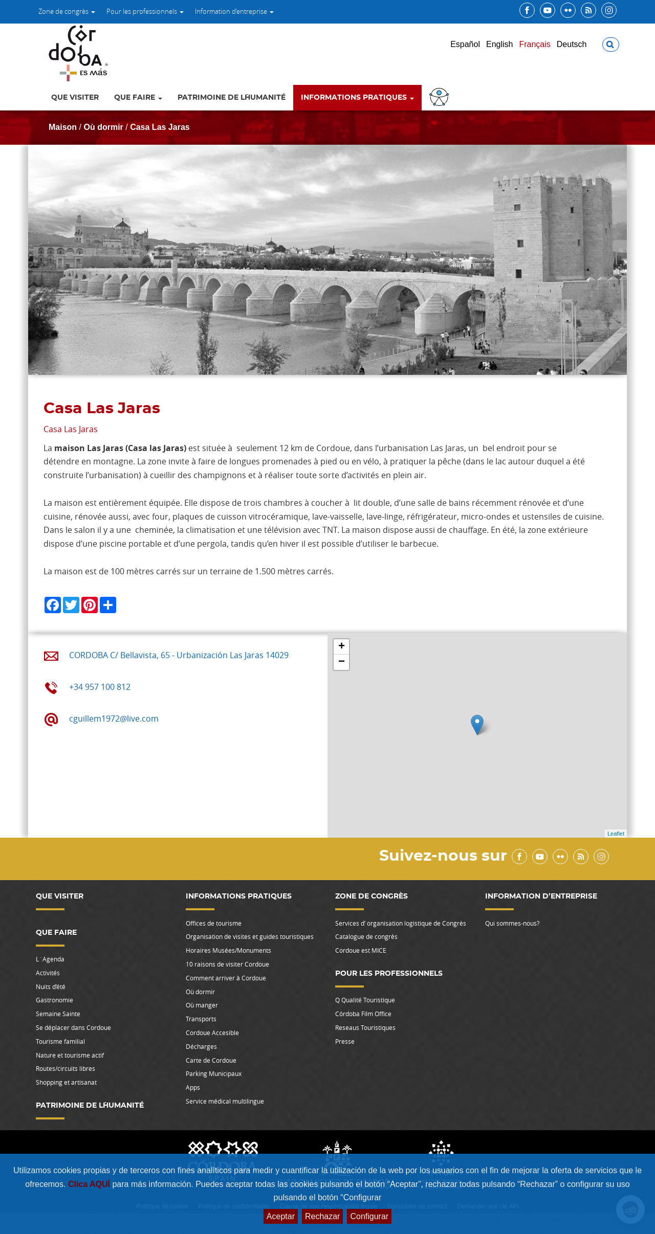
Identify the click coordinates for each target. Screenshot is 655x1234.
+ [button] (341, 647)
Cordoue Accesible (212, 1032)
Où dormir (103, 127)
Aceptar (281, 1216)
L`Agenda (50, 959)
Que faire (138, 97)
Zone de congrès (66, 11)
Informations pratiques (357, 97)
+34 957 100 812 (99, 686)
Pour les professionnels (145, 11)
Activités (48, 973)
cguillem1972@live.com (114, 718)
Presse (345, 1041)
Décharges (201, 1046)
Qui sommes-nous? (512, 923)
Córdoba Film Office (363, 1013)
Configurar (369, 1216)
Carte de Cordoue (211, 1060)
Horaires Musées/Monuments (228, 950)
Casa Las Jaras (160, 127)
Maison (63, 127)
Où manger (202, 1005)
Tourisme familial (60, 1041)
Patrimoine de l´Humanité (232, 97)
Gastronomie (54, 1000)
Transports (201, 1019)
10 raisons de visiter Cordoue (227, 964)
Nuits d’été (51, 986)
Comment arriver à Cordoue (226, 978)
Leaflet (615, 834)
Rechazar (322, 1216)
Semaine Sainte (58, 1013)
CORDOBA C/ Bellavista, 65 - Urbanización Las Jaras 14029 (179, 655)
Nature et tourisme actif (70, 1055)
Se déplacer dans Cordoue (73, 1027)
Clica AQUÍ (90, 1184)
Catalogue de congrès (366, 936)
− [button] (341, 662)
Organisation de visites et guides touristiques (250, 936)
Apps (193, 1087)
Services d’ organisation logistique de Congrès (400, 923)
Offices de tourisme (214, 923)
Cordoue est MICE (360, 950)
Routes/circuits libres (65, 1068)
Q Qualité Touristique (365, 1000)
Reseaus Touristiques (365, 1027)
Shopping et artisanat (66, 1082)
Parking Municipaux (214, 1073)
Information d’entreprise (234, 11)
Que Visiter (75, 97)
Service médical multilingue (225, 1101)
